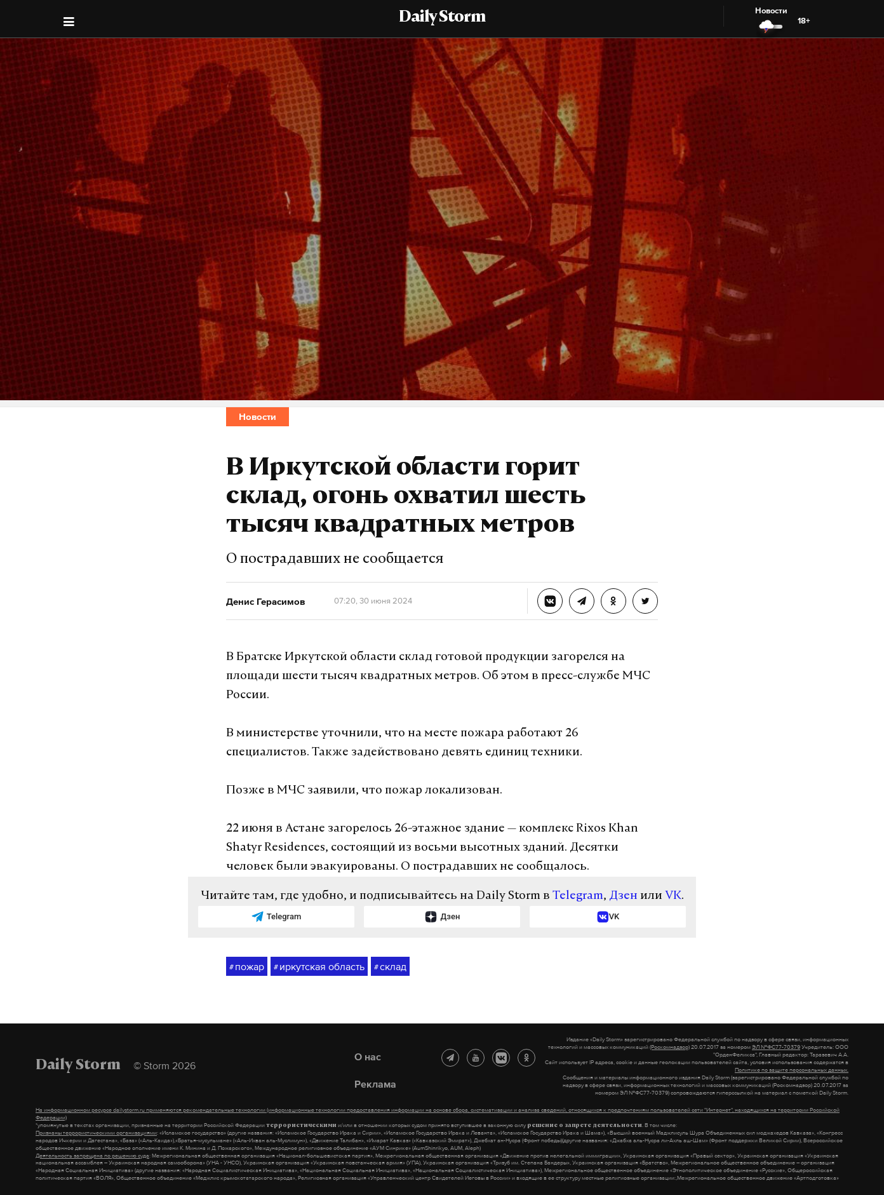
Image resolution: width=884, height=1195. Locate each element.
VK (673, 896)
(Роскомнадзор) (670, 1047)
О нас (367, 1056)
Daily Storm (442, 17)
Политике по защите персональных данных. (791, 1070)
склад (390, 967)
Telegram (577, 896)
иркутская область (319, 967)
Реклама (375, 1084)
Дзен (623, 896)
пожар (246, 967)
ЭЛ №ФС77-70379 (776, 1047)
